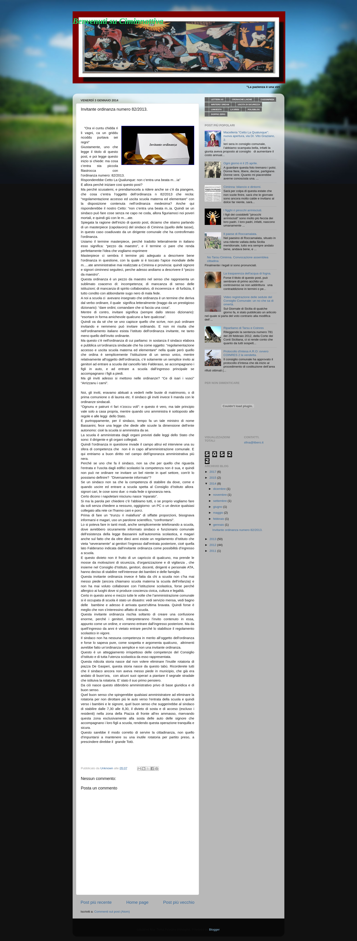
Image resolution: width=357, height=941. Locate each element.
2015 (213, 477)
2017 (213, 471)
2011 (213, 551)
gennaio (219, 524)
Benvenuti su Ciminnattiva (118, 21)
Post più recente (96, 902)
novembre (220, 494)
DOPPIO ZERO (218, 114)
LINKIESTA (216, 109)
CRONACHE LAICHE (242, 99)
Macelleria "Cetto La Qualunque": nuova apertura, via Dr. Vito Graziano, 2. (249, 136)
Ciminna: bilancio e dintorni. (242, 187)
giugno (218, 506)
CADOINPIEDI (267, 99)
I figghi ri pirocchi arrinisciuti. (242, 210)
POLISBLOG (254, 109)
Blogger (214, 929)
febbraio (219, 518)
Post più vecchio (178, 902)
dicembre (220, 488)
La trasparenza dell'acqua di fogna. (247, 273)
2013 (213, 539)
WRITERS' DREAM (220, 104)
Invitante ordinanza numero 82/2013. (237, 530)
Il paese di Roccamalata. (240, 234)
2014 (213, 483)
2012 (213, 545)
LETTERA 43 (217, 99)
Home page (137, 902)
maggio (218, 512)
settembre (220, 501)
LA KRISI (234, 109)
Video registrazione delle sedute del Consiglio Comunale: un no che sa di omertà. (248, 300)
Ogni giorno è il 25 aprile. (240, 163)
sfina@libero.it (254, 442)
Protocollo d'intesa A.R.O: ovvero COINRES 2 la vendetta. (245, 353)
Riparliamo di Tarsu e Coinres (243, 328)
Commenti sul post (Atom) (112, 911)
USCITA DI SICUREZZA (249, 104)
